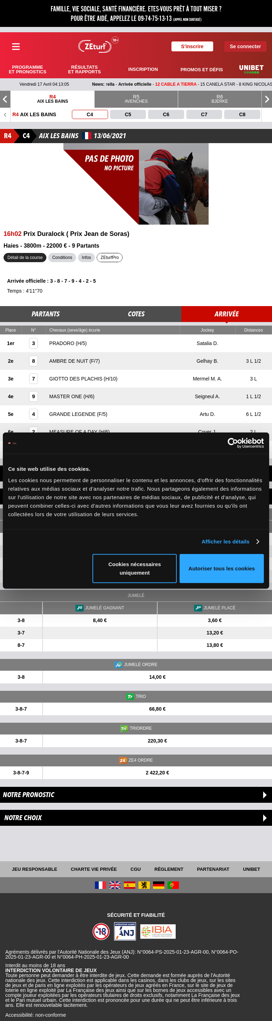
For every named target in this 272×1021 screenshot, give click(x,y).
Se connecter (245, 46)
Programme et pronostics (27, 69)
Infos (86, 257)
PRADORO (62, 343)
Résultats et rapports (84, 69)
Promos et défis (202, 69)
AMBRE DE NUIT (69, 361)
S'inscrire (192, 46)
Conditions (62, 257)
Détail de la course (24, 257)
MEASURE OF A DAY (74, 432)
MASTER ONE (66, 396)
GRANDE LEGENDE (73, 414)
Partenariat (213, 869)
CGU (136, 869)
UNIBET (251, 869)
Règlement (168, 869)
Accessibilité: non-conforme (35, 1015)
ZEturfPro (110, 257)
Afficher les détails (225, 541)
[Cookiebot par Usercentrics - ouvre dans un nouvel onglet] (233, 443)
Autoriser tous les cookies (221, 568)
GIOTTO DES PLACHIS (76, 379)
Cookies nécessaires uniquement (134, 568)
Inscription (143, 69)
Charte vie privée (94, 869)
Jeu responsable (34, 869)
